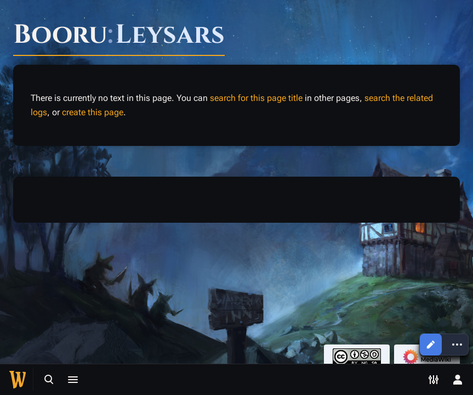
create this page (92, 112)
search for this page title (256, 98)
